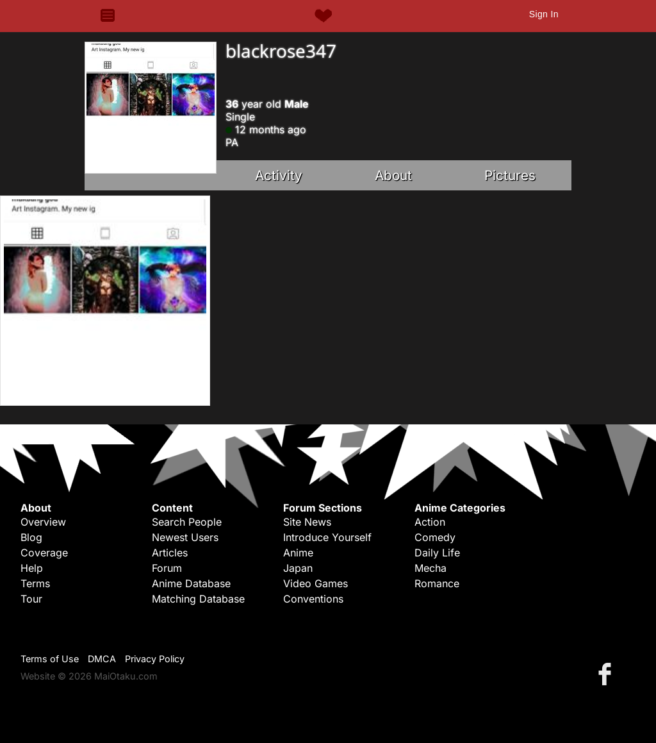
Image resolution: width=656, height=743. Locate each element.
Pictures (510, 175)
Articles (170, 552)
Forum (167, 568)
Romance (436, 583)
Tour (31, 598)
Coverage (44, 552)
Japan (298, 568)
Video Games (315, 583)
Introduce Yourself (327, 537)
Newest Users (185, 537)
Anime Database (191, 583)
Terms (35, 583)
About (393, 175)
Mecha (430, 568)
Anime (298, 552)
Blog (31, 537)
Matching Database (198, 598)
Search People (187, 521)
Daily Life (437, 552)
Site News (307, 521)
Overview (43, 521)
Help (31, 568)
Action (429, 521)
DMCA (102, 658)
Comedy (434, 537)
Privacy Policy (154, 658)
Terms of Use (49, 658)
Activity (278, 175)
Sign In (544, 14)
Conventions (313, 598)
